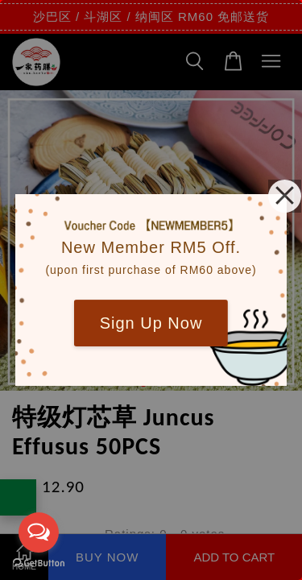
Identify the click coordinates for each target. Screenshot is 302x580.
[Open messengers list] (39, 532)
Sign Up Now (151, 323)
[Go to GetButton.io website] (38, 563)
